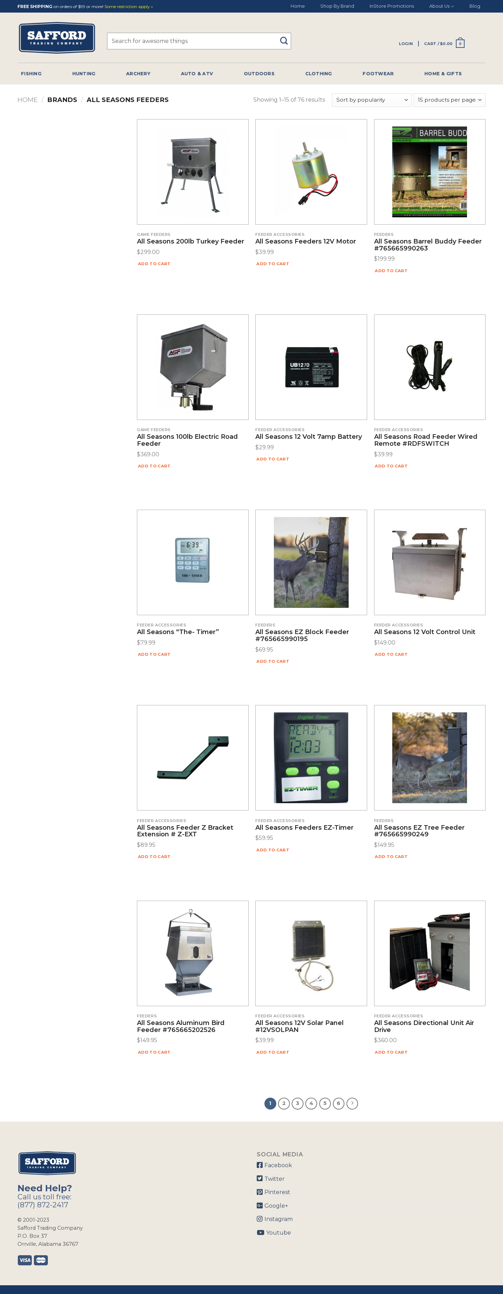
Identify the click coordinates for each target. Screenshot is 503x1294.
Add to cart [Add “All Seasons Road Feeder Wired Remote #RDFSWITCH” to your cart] (391, 466)
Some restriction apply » (128, 6)
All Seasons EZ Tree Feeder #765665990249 (419, 831)
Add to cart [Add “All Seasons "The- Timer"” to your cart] (154, 654)
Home (298, 6)
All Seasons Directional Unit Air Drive (424, 1027)
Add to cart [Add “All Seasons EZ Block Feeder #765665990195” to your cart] (272, 661)
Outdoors (259, 73)
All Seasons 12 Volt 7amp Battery (308, 437)
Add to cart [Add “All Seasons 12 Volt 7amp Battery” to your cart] (272, 459)
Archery (138, 73)
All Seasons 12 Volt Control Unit (424, 632)
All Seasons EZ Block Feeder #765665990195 (302, 636)
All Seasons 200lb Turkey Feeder (190, 241)
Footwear (378, 73)
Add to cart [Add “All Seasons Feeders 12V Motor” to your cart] (272, 263)
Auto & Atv (197, 73)
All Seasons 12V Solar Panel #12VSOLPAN (299, 1027)
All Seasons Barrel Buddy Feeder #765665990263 (428, 245)
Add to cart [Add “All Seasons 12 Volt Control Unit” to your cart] (391, 654)
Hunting (84, 73)
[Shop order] (371, 100)
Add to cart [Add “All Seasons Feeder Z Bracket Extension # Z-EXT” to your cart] (154, 856)
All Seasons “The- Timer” (178, 632)
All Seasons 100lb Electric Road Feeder (187, 441)
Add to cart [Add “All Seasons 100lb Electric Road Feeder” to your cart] (154, 466)
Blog (474, 6)
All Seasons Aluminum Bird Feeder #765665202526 (181, 1027)
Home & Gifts (443, 73)
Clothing (318, 73)
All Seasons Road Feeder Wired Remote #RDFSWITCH (426, 441)
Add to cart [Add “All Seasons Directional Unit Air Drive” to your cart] (391, 1052)
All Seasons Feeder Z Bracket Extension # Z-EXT (185, 831)
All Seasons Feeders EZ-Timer (304, 827)
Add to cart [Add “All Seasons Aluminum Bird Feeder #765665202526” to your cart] (154, 1052)
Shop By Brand (337, 6)
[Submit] (286, 37)
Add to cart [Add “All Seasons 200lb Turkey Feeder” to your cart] (154, 263)
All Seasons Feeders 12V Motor (305, 241)
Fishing (31, 73)
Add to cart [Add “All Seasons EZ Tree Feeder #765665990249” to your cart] (391, 856)
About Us (441, 6)
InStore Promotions (392, 6)
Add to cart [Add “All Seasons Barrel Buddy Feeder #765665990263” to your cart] (391, 270)
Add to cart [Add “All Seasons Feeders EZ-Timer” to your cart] (272, 850)
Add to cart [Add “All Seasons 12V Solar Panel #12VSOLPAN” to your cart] (272, 1052)
